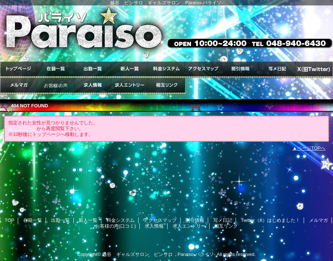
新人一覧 (129, 70)
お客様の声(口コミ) (55, 86)
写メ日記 (277, 70)
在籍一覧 (55, 70)
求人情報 (92, 86)
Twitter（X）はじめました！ (314, 70)
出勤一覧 (92, 70)
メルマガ (18, 86)
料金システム (166, 70)
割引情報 (240, 70)
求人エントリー (129, 86)
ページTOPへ (311, 148)
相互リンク (166, 86)
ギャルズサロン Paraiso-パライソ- (166, 33)
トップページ (22, 128)
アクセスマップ (203, 70)
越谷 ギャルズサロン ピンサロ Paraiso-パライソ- (158, 254)
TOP (18, 70)
